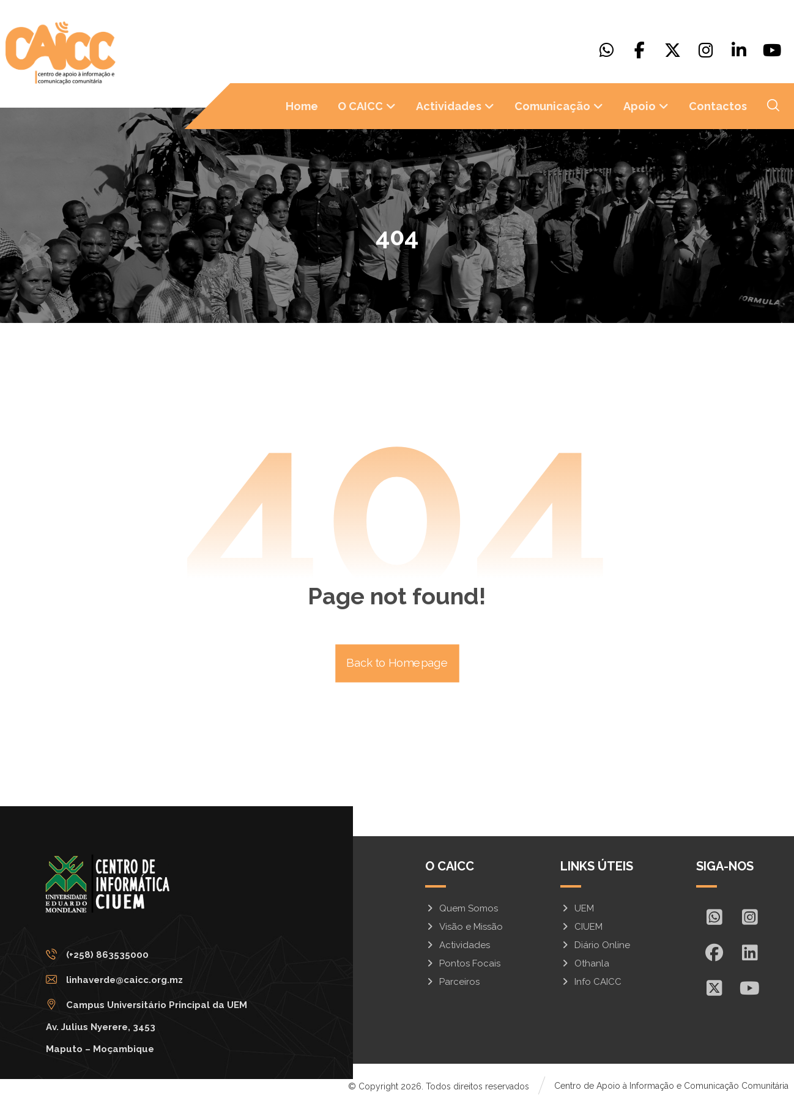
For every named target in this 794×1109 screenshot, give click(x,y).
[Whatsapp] (606, 50)
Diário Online (595, 946)
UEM (577, 909)
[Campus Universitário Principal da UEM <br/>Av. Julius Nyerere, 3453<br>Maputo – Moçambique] (152, 1010)
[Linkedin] (738, 50)
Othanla (584, 964)
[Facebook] (639, 50)
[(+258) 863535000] (152, 960)
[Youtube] (771, 50)
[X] (672, 50)
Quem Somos (461, 909)
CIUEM (581, 927)
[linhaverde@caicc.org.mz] (152, 985)
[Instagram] (705, 50)
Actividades (457, 946)
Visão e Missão (464, 927)
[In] (749, 953)
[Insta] (749, 918)
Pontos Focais (462, 964)
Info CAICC (590, 982)
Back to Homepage (397, 665)
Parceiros (452, 982)
